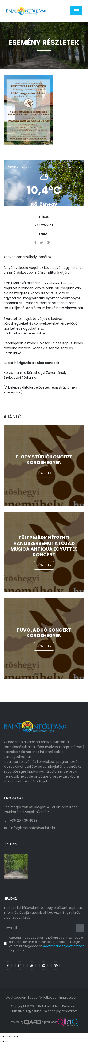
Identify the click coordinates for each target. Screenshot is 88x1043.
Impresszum (68, 997)
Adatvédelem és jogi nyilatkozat (31, 997)
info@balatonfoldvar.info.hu (33, 827)
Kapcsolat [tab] (44, 225)
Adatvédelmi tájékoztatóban (63, 946)
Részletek (44, 473)
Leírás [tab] (44, 216)
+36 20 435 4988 (24, 820)
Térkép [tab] (44, 233)
